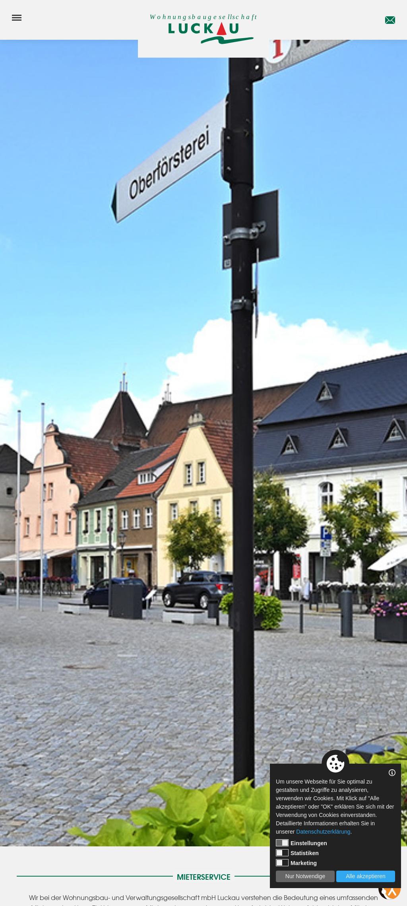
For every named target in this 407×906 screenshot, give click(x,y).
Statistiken (297, 852)
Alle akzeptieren (366, 876)
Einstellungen (301, 842)
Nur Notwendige (305, 876)
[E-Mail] (390, 20)
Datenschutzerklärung (323, 831)
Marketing (296, 862)
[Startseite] (203, 33)
